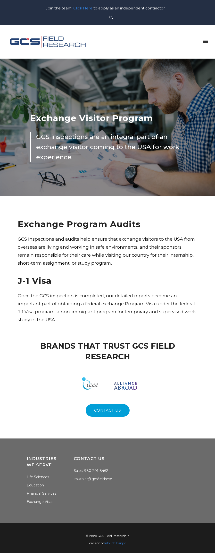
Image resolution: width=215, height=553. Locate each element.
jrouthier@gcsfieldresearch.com (101, 479)
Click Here (82, 8)
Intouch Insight (115, 543)
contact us (107, 410)
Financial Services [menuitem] (41, 493)
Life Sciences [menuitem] (38, 477)
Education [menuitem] (35, 485)
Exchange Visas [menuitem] (40, 501)
